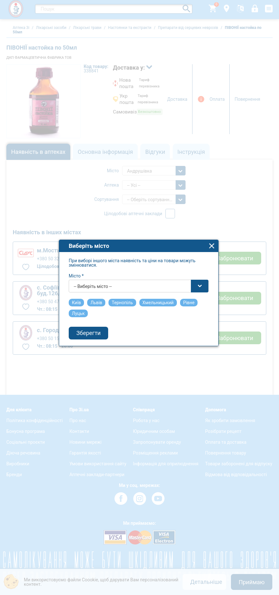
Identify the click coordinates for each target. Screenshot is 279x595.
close (213, 242)
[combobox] (140, 283)
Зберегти (90, 330)
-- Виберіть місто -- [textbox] (94, 283)
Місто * (77, 272)
